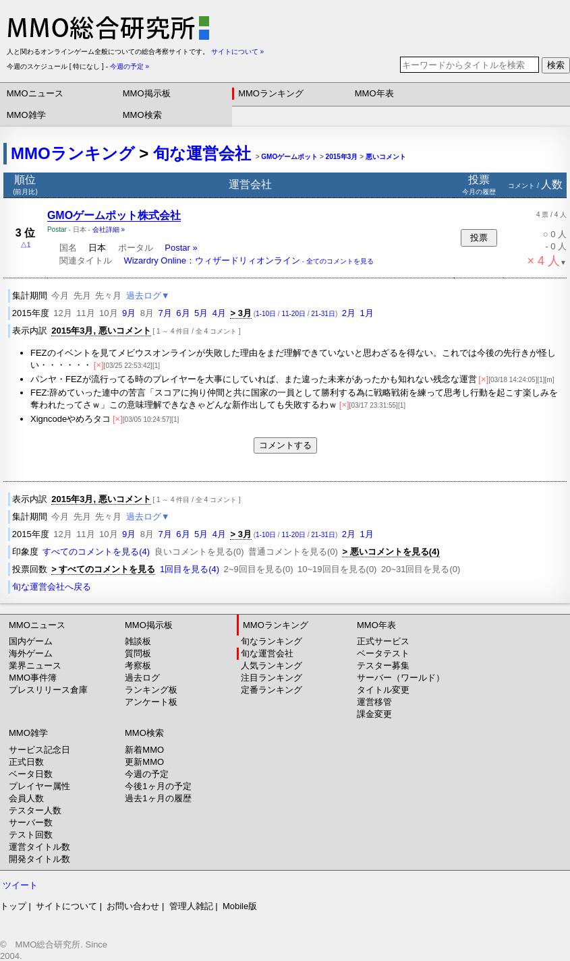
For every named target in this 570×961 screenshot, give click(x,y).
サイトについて (66, 906)
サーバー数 (31, 822)
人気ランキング (271, 665)
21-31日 (323, 313)
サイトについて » (237, 51)
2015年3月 (342, 156)
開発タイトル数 (39, 859)
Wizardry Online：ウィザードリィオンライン (211, 260)
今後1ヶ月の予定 (158, 786)
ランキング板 (151, 690)
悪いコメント (386, 156)
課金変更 (374, 714)
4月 (219, 313)
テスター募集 (383, 665)
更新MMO (144, 762)
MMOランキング (271, 93)
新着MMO (144, 750)
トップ (13, 906)
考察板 (138, 665)
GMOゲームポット (289, 156)
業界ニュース (35, 665)
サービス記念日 (39, 750)
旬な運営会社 (202, 153)
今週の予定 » (129, 66)
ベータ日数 (31, 774)
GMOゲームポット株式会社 (114, 215)
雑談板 (138, 641)
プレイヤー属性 (39, 786)
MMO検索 (142, 115)
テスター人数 (35, 810)
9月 (129, 313)
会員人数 (26, 798)
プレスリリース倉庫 (48, 690)
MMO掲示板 (147, 93)
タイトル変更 (383, 690)
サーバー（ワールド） (401, 678)
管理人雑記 (191, 906)
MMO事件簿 (33, 678)
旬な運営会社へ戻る (51, 587)
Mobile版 (240, 906)
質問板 (138, 653)
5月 (201, 313)
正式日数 (26, 762)
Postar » (181, 248)
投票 (479, 237)
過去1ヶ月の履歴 (158, 798)
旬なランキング (271, 641)
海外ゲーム (31, 653)
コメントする (285, 445)
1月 (366, 313)
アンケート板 (151, 702)
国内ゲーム (31, 641)
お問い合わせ (133, 906)
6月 (183, 313)
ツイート (20, 885)
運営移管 (374, 702)
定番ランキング (271, 690)
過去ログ (142, 678)
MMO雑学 (26, 115)
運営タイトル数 (39, 847)
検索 (556, 65)
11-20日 (293, 313)
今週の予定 (147, 774)
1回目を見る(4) (189, 569)
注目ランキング (271, 678)
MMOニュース (35, 93)
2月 (348, 313)
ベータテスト (383, 653)
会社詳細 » (108, 229)
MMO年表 (374, 93)
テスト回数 (31, 835)
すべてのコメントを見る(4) (96, 552)
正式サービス (383, 641)
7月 (165, 313)
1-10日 (266, 313)
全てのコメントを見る (340, 261)
